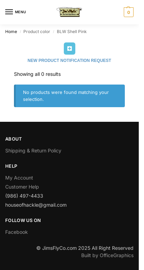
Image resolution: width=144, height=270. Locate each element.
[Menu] (15, 12)
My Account (19, 178)
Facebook (16, 232)
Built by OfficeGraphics (107, 255)
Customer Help (22, 187)
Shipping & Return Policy (33, 150)
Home (11, 31)
